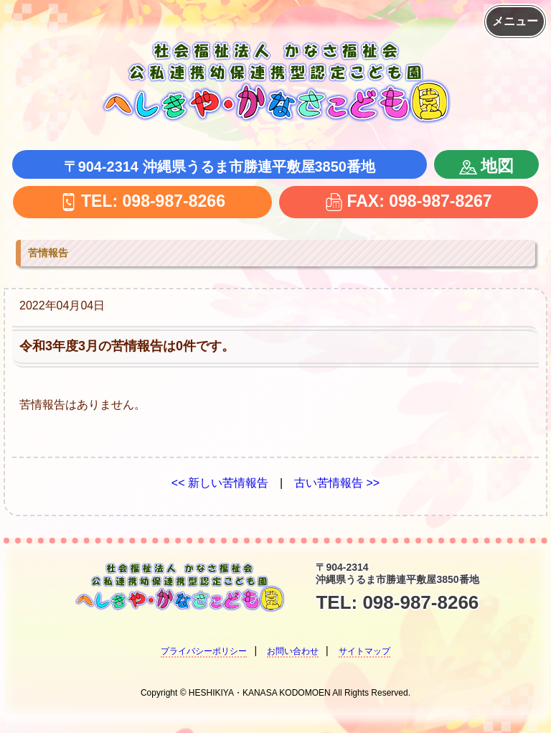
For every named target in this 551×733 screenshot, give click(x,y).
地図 (486, 166)
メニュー (515, 21)
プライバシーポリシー (204, 651)
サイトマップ (364, 651)
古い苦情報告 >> (337, 483)
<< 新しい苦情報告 (219, 483)
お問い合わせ (293, 651)
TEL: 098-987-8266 (142, 200)
